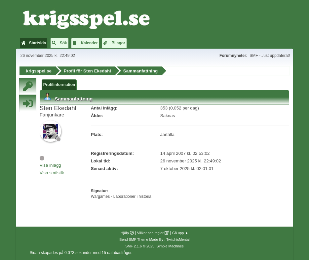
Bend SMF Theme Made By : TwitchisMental (154, 239)
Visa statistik (52, 172)
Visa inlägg (50, 165)
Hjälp (125, 233)
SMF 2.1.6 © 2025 (139, 246)
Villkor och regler (150, 233)
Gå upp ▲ (180, 233)
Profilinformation (59, 84)
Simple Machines (170, 246)
